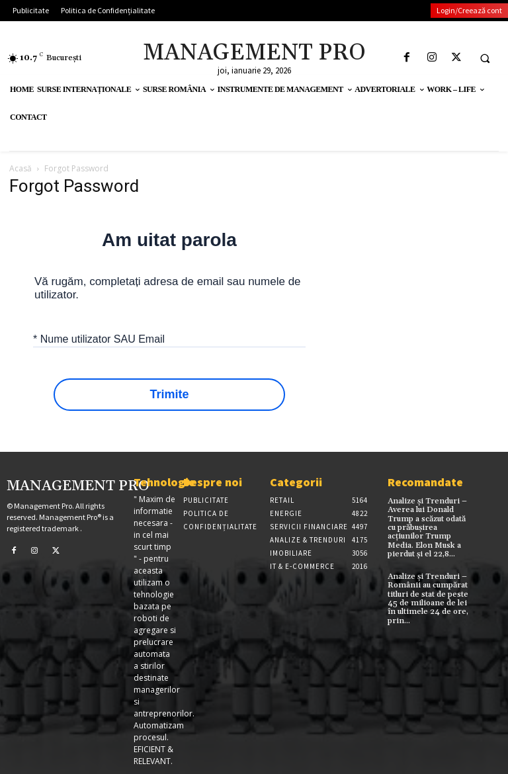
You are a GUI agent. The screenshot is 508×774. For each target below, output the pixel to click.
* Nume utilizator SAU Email (99, 338)
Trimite (169, 395)
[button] (484, 58)
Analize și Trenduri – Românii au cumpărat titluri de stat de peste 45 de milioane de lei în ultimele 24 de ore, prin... (428, 597)
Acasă (20, 168)
